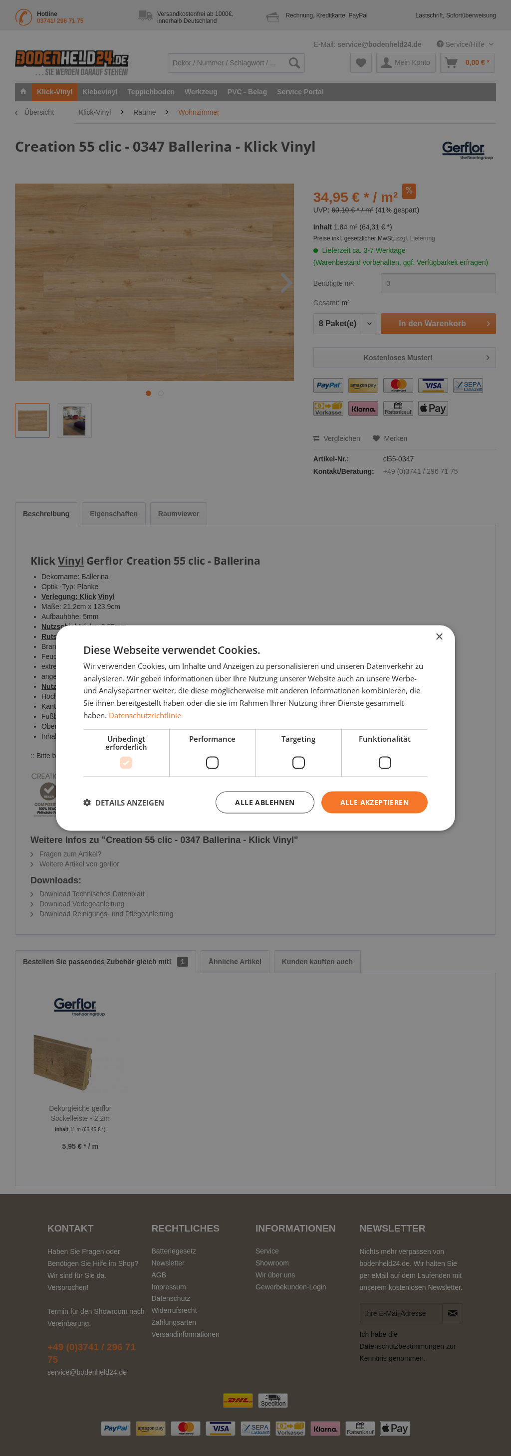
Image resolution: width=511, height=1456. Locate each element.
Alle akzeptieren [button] (374, 802)
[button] (123, 802)
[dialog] (255, 728)
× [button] (439, 636)
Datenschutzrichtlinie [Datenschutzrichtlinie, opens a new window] (145, 715)
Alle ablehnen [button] (264, 802)
